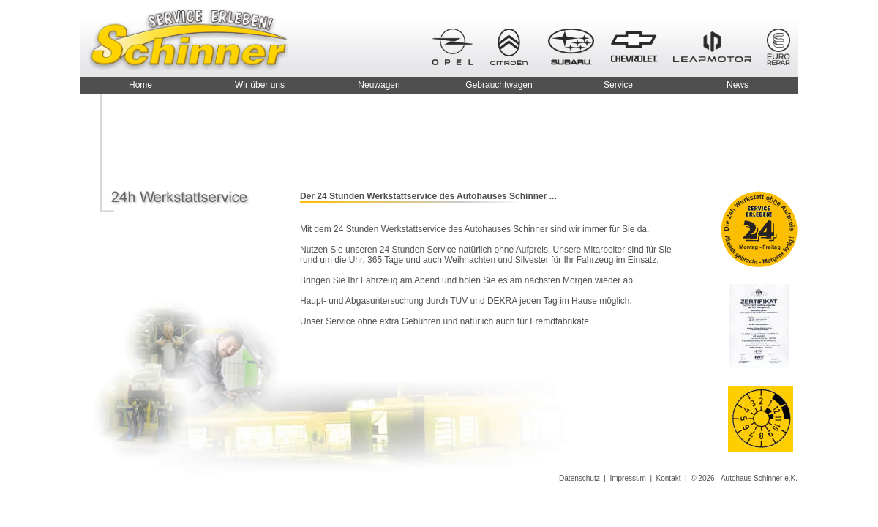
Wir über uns (260, 85)
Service (618, 85)
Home (140, 85)
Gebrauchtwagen (498, 85)
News (737, 85)
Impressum (627, 478)
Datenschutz (579, 478)
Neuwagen (378, 85)
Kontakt (668, 478)
